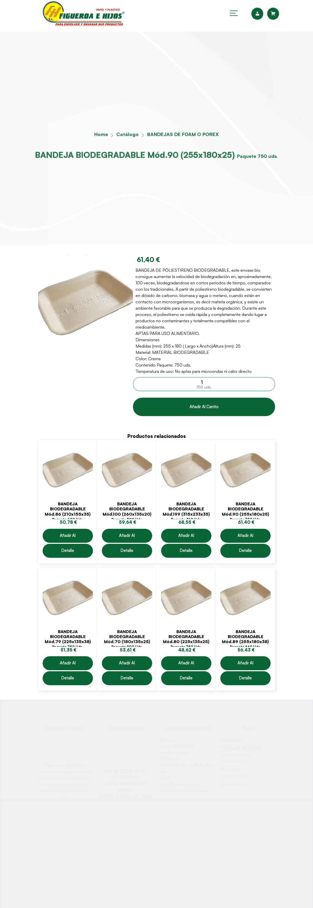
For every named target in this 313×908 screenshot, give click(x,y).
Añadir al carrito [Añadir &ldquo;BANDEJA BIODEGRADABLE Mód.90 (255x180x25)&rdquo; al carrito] (245, 538)
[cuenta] (259, 13)
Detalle (67, 550)
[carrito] (273, 13)
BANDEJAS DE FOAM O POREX (183, 135)
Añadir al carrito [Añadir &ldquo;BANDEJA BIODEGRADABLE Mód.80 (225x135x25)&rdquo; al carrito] (186, 665)
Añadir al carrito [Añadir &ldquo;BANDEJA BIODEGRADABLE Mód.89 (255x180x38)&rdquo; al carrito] (245, 665)
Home (101, 135)
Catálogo (127, 135)
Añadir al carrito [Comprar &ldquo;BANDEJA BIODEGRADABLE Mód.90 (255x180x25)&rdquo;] (204, 406)
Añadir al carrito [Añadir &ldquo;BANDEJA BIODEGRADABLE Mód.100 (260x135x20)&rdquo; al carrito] (127, 538)
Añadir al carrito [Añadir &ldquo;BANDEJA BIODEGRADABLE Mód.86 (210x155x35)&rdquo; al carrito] (68, 538)
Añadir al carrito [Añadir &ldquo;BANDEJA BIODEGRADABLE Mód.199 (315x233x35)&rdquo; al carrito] (186, 538)
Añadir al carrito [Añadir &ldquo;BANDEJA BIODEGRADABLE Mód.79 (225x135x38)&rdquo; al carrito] (68, 665)
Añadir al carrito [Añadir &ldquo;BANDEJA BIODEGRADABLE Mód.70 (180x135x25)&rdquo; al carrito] (127, 665)
